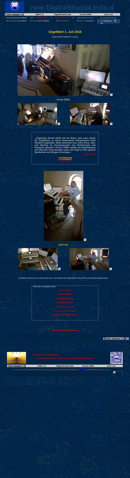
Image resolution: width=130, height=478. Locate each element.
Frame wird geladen (65, 12)
